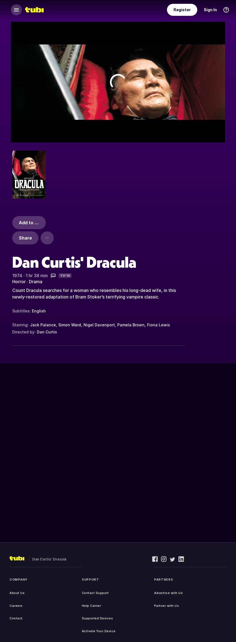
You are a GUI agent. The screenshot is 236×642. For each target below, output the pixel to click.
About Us (17, 593)
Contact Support (95, 593)
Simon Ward (69, 325)
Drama (35, 281)
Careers (16, 606)
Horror (19, 281)
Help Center (91, 606)
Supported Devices (97, 618)
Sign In (210, 9)
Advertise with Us (168, 593)
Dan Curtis (47, 332)
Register (182, 9)
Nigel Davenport (99, 325)
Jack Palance (43, 325)
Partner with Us (166, 606)
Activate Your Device (99, 631)
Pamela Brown (131, 325)
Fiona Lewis (158, 325)
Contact (16, 618)
